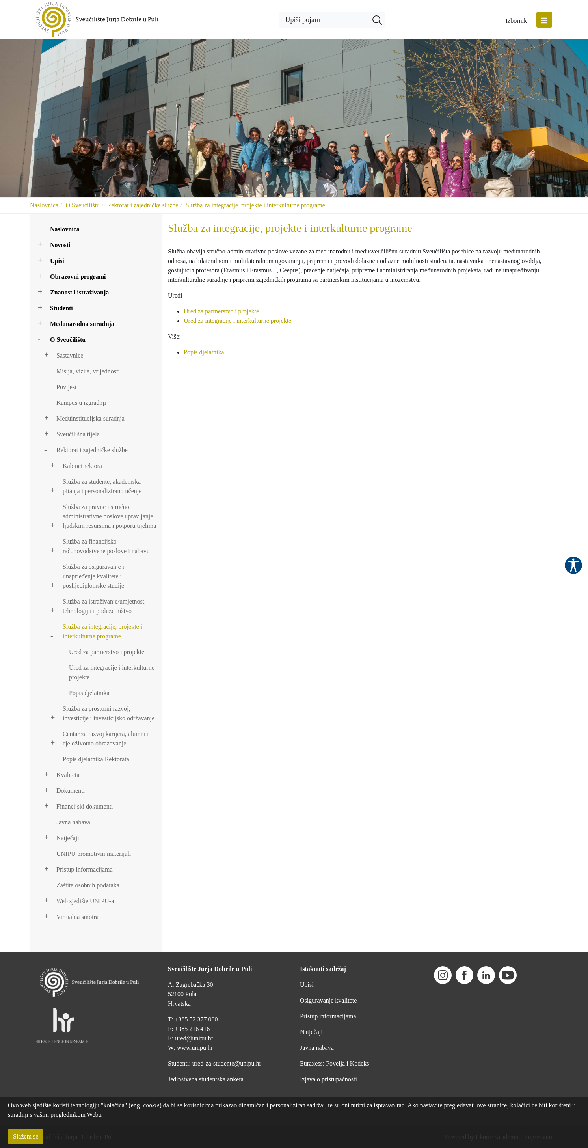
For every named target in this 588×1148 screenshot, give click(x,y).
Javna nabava (73, 822)
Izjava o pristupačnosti (328, 1079)
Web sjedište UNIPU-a (85, 901)
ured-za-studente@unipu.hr (226, 1063)
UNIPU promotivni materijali (93, 853)
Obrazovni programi (78, 276)
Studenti (61, 308)
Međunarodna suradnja (82, 324)
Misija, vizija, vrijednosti (88, 371)
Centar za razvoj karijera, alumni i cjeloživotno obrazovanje (106, 739)
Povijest (66, 387)
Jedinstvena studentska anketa (206, 1079)
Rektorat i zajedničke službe (143, 205)
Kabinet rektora (82, 465)
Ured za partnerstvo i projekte (106, 652)
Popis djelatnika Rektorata (96, 759)
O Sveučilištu (82, 205)
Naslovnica (44, 205)
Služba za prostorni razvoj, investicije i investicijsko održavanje (108, 713)
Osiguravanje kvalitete (328, 1000)
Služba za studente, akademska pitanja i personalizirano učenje (102, 486)
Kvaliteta (68, 775)
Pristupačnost (573, 565)
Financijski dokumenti (84, 806)
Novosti (60, 245)
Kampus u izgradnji (81, 402)
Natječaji (67, 838)
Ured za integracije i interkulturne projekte (111, 672)
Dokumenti (70, 790)
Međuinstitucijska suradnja (90, 418)
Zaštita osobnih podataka (87, 885)
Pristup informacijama (84, 869)
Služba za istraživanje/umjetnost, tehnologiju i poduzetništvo (104, 606)
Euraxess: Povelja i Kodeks (334, 1063)
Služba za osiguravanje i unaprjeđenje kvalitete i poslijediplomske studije (93, 576)
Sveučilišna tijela (78, 434)
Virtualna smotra (77, 916)
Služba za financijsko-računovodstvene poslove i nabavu (106, 546)
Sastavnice (69, 355)
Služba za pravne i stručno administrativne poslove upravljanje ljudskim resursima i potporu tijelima (109, 516)
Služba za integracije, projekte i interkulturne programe (255, 205)
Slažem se (25, 1136)
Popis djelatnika (89, 693)
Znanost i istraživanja (79, 292)
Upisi (57, 260)
